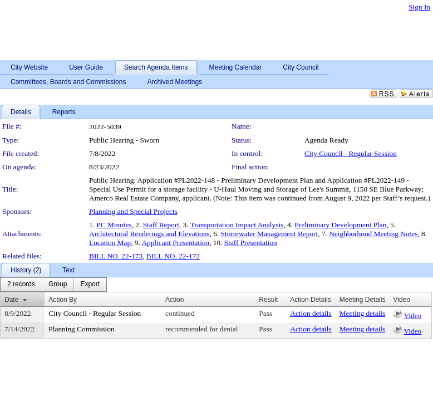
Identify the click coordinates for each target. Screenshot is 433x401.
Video (413, 315)
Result (268, 300)
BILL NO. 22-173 (115, 256)
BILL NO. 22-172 (173, 256)
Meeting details (362, 313)
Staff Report (161, 225)
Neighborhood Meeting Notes (373, 233)
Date (11, 300)
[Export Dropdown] (89, 284)
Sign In (419, 7)
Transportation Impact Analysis (237, 225)
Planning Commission (81, 329)
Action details (310, 313)
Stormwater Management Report (269, 233)
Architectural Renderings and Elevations (149, 233)
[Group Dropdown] (57, 284)
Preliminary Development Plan (340, 225)
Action (174, 300)
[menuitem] (21, 284)
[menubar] (53, 284)
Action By (62, 300)
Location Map (110, 242)
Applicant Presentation (175, 242)
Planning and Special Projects (133, 211)
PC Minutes (113, 225)
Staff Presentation (250, 242)
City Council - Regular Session (350, 153)
